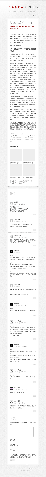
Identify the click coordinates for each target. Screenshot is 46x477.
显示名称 (13, 442)
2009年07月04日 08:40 (20, 403)
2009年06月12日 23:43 (20, 204)
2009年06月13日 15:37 (20, 252)
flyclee (15, 387)
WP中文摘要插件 (29, 11)
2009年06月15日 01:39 (20, 346)
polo (15, 284)
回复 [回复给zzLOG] (34, 411)
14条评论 (12, 26)
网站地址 (12, 452)
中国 (20, 26)
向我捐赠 (32, 470)
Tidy (15, 219)
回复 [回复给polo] (34, 298)
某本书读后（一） (22, 23)
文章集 (20, 11)
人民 (23, 26)
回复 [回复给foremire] (34, 245)
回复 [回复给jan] (34, 214)
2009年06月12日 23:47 (20, 221)
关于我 (15, 11)
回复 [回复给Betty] (34, 279)
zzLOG (16, 401)
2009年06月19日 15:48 (20, 389)
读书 (26, 26)
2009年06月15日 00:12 (20, 323)
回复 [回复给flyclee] (34, 395)
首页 (10, 11)
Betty (17, 134)
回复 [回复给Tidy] (34, 229)
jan (12, 255)
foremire (16, 235)
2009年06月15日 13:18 (20, 372)
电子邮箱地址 (14, 447)
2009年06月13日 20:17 (20, 305)
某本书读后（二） (20, 183)
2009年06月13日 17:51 (20, 286)
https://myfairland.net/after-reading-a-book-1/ (22, 136)
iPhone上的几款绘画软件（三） (24, 181)
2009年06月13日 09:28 (20, 237)
